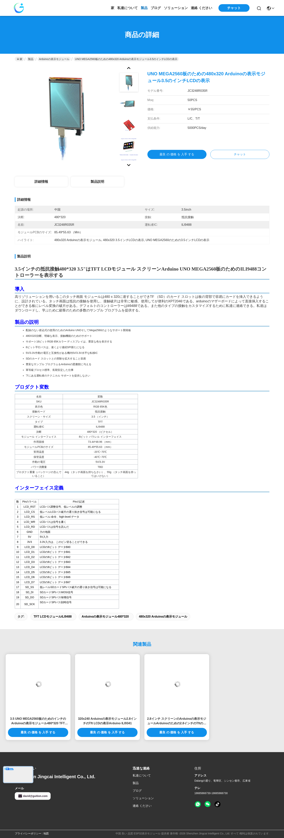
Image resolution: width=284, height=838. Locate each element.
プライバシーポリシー (28, 833)
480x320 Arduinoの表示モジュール (163, 616)
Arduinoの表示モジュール (54, 59)
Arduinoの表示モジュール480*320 (105, 616)
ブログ (156, 8)
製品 (144, 8)
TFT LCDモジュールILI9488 (53, 616)
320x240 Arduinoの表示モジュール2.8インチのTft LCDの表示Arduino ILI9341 (107, 721)
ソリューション (176, 8)
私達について (127, 8)
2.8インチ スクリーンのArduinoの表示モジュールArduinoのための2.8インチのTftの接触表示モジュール (176, 721)
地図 (46, 833)
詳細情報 (41, 182)
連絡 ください (201, 8)
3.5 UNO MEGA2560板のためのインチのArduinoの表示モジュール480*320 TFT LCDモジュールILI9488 (38, 721)
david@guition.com (33, 796)
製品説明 (97, 182)
